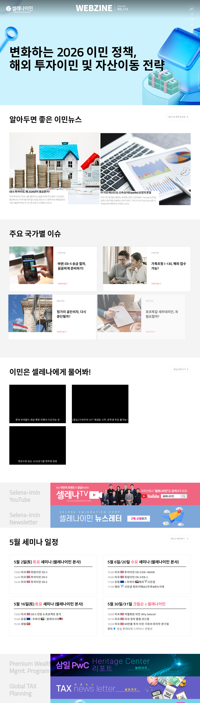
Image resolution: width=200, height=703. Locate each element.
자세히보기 (48, 283)
